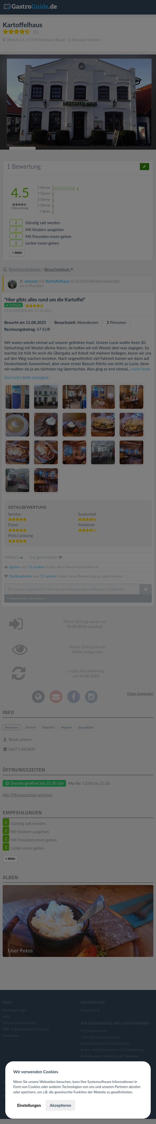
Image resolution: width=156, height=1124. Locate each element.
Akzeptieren (60, 1105)
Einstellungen (29, 1105)
